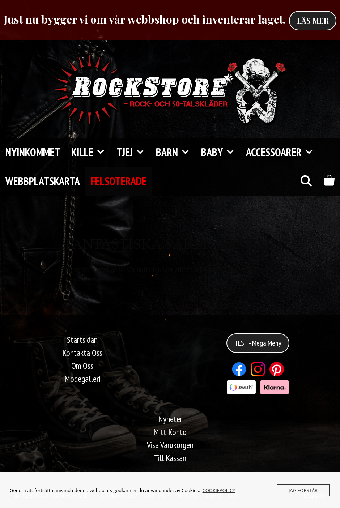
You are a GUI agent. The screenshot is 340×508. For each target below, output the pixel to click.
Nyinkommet (32, 152)
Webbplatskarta (42, 181)
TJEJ (133, 152)
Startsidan (82, 339)
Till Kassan (170, 458)
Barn (176, 152)
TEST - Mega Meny (257, 343)
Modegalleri (82, 378)
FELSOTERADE (118, 181)
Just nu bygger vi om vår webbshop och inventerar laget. (144, 19)
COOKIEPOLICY (219, 490)
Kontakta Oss (82, 352)
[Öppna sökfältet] (305, 181)
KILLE (91, 152)
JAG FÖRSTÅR (303, 490)
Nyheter (170, 418)
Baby (221, 152)
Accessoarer (282, 152)
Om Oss (82, 365)
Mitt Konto (170, 431)
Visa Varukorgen (170, 445)
